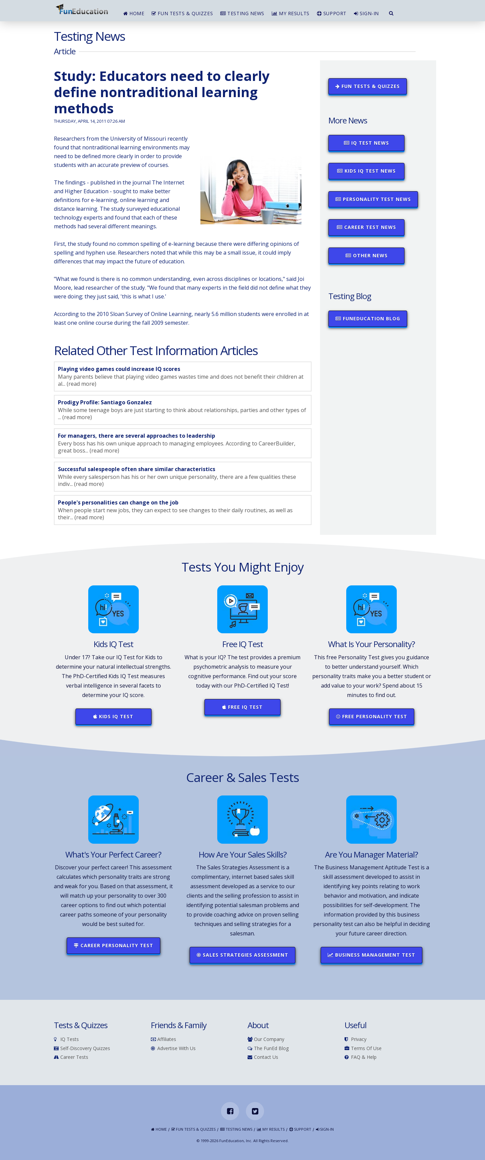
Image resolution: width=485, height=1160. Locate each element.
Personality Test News (373, 199)
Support (332, 13)
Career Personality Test (113, 945)
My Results (291, 13)
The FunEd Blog (268, 1048)
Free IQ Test (242, 707)
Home (133, 13)
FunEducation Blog (367, 318)
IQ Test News (366, 143)
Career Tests (71, 1057)
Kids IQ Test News (366, 171)
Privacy (355, 1039)
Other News (367, 255)
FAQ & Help (361, 1057)
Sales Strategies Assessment (242, 955)
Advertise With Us (173, 1048)
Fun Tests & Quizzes (182, 13)
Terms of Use (363, 1048)
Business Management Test (371, 955)
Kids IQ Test (113, 716)
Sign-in (366, 13)
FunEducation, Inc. (235, 1140)
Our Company (266, 1039)
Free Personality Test (371, 716)
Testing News (242, 13)
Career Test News (366, 227)
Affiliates (163, 1039)
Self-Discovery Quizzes (82, 1048)
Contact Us (263, 1057)
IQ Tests (66, 1039)
